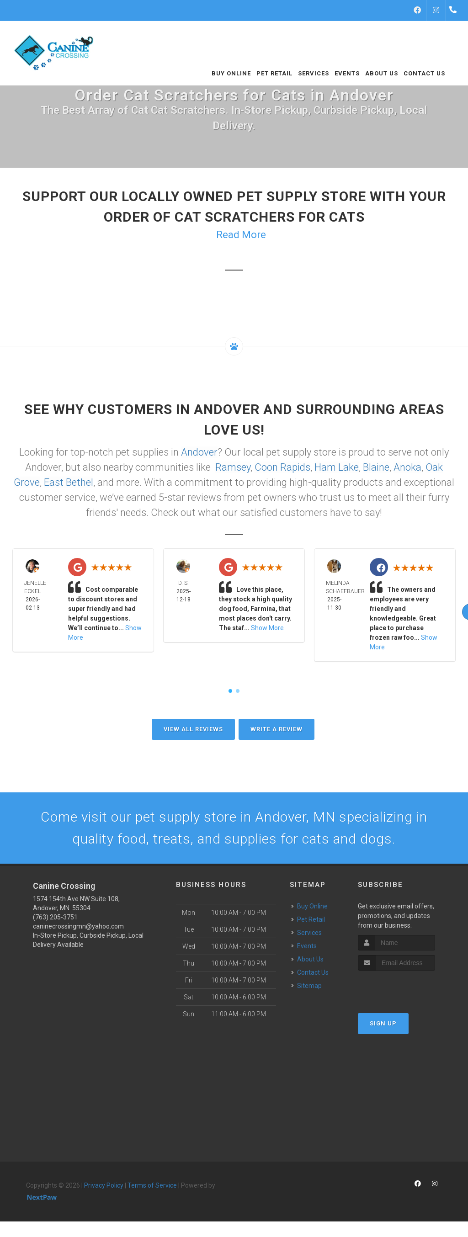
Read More (241, 234)
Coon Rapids (282, 467)
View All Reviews (193, 729)
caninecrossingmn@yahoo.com (78, 926)
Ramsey (232, 467)
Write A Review (276, 729)
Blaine (376, 467)
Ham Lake (336, 467)
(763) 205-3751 (55, 917)
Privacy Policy (103, 1185)
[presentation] (406, 987)
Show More (267, 628)
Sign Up (383, 1023)
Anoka (407, 467)
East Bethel (68, 482)
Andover (199, 452)
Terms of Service (152, 1185)
